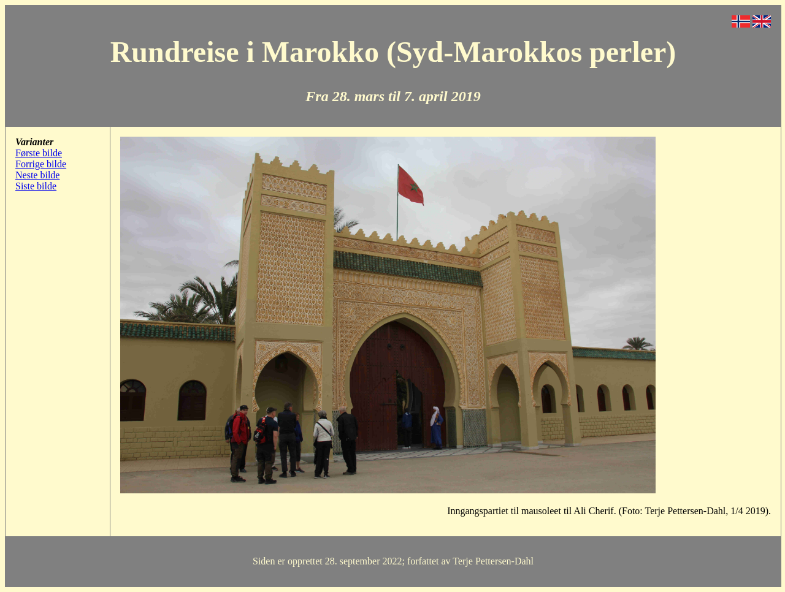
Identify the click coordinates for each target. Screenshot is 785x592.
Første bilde (38, 153)
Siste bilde (35, 186)
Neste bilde (37, 175)
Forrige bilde (40, 164)
